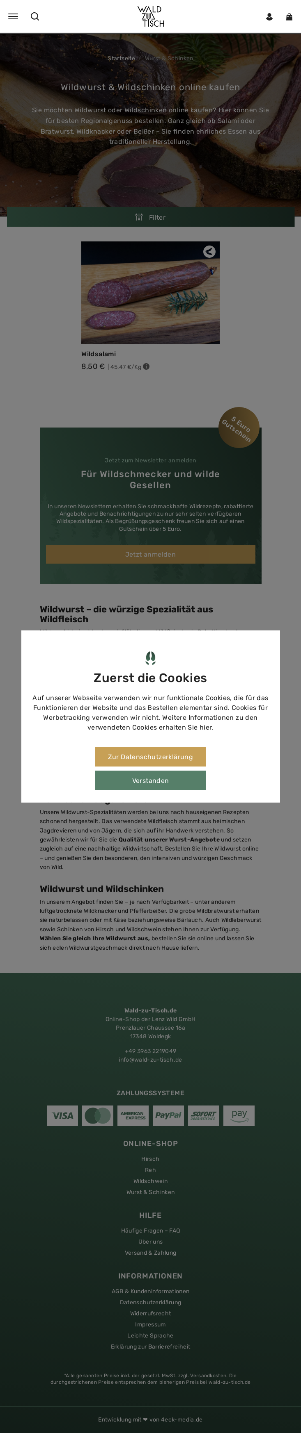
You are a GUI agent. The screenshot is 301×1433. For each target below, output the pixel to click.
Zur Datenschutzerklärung (150, 757)
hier (206, 727)
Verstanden (150, 781)
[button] (150, 16)
